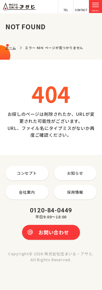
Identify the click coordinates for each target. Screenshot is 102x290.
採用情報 (75, 192)
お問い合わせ (53, 232)
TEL (65, 10)
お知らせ (75, 173)
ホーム (10, 47)
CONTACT (81, 10)
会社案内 (27, 192)
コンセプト (27, 173)
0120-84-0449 (51, 213)
